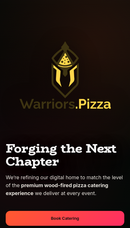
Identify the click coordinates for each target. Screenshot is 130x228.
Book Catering (65, 218)
